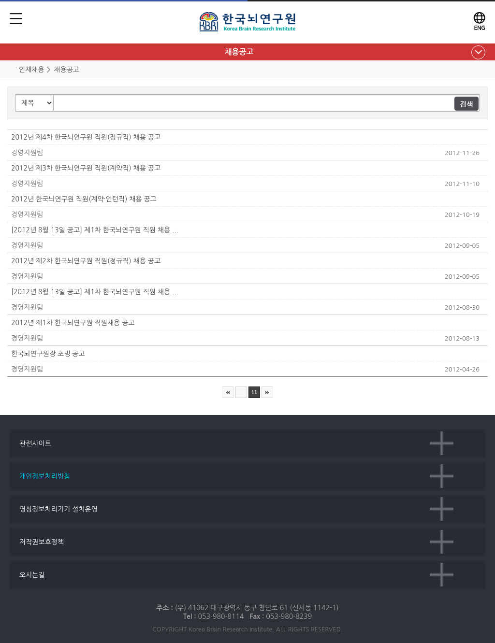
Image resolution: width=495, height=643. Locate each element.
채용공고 (238, 52)
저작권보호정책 (41, 542)
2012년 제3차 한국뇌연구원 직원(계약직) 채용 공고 (85, 168)
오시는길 (32, 575)
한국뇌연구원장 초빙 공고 (48, 353)
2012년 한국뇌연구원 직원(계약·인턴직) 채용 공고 (84, 199)
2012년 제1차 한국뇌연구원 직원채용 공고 (73, 322)
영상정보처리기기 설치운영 (58, 509)
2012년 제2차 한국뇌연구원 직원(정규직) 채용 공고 (85, 260)
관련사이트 (35, 443)
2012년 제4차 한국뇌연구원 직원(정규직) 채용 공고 (85, 137)
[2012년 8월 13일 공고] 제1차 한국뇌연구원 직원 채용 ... (94, 230)
